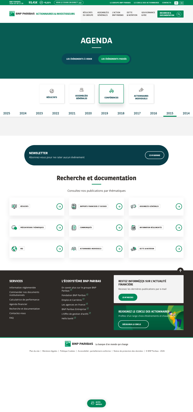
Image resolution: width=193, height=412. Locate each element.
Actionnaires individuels (141, 97)
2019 (104, 113)
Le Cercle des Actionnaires (146, 3)
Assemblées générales (81, 97)
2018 (121, 113)
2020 (88, 113)
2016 (153, 113)
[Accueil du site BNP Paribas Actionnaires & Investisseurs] (22, 13)
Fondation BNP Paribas (75, 295)
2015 (169, 113)
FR (176, 3)
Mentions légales (49, 351)
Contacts (166, 3)
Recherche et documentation (24, 308)
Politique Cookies (67, 351)
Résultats (51, 96)
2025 (6, 113)
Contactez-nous (17, 313)
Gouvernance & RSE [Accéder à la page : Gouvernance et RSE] (148, 14)
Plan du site (34, 351)
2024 (23, 113)
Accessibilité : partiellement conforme (94, 351)
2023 (39, 113)
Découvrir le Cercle (135, 324)
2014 (186, 113)
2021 (72, 113)
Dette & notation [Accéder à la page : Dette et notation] (132, 14)
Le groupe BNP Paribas (120, 3)
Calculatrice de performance (24, 299)
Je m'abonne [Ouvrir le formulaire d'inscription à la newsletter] (154, 155)
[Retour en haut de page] (180, 271)
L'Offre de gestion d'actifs (76, 313)
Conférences (111, 97)
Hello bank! (69, 318)
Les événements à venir (79, 59)
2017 (137, 113)
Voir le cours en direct (67, 3)
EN (181, 3)
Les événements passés (114, 59)
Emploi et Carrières (73, 299)
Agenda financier (18, 304)
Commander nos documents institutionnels (24, 294)
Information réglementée (22, 287)
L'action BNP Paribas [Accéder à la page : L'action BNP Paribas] (117, 14)
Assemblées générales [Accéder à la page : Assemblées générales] (103, 14)
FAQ (11, 317)
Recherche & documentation (167, 14)
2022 (55, 113)
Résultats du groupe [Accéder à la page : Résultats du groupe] (88, 14)
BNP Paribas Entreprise (75, 309)
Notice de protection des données (128, 351)
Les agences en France (75, 304)
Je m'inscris (127, 298)
